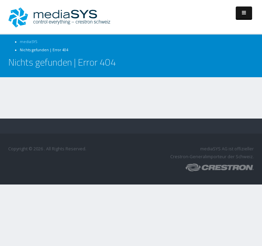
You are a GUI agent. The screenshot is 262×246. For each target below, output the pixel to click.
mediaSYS (28, 41)
